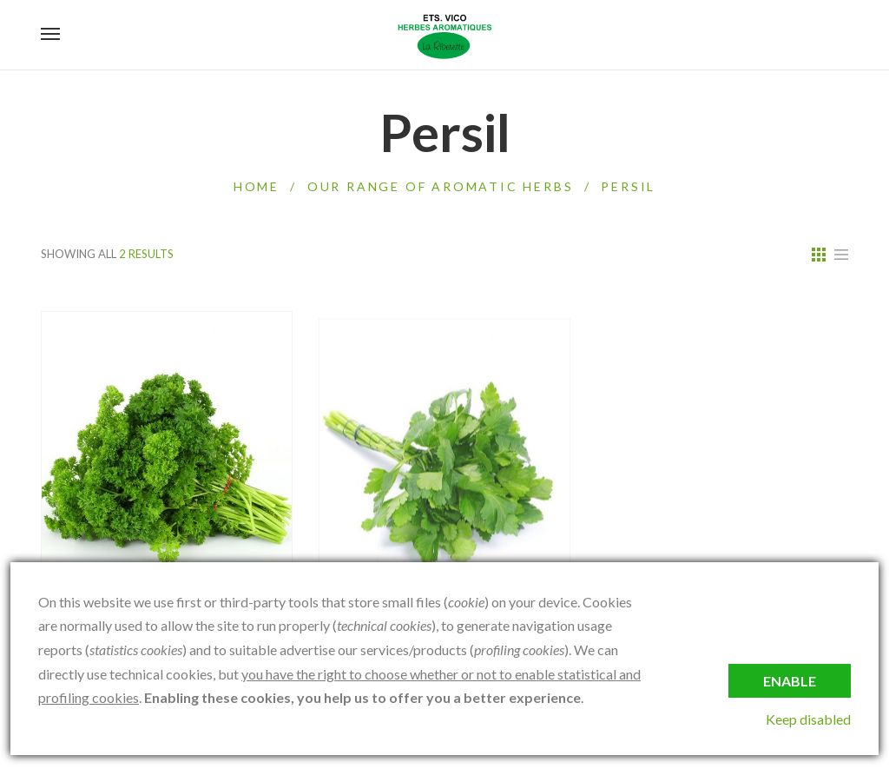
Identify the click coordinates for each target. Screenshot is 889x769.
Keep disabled (808, 719)
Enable (789, 681)
